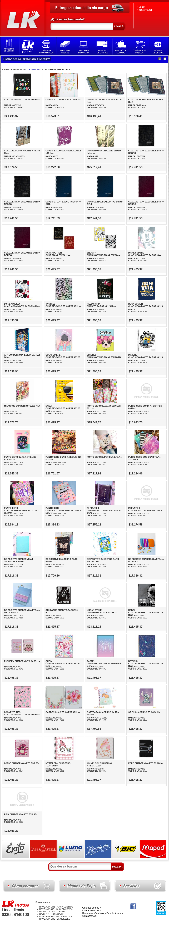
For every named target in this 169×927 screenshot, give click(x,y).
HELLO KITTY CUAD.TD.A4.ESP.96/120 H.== (101, 305)
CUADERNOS (32, 69)
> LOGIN (141, 7)
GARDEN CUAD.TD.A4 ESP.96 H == (63, 712)
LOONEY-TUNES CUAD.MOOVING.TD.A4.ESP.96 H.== (22, 713)
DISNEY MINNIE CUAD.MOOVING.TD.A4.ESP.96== (144, 254)
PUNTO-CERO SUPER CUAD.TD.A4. (104, 457)
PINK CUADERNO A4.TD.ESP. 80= (20, 814)
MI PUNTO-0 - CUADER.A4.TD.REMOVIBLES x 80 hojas (104, 510)
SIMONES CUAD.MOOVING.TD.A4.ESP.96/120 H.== (104, 357)
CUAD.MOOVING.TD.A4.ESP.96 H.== (22, 99)
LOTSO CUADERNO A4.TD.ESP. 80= (21, 763)
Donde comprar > (91, 910)
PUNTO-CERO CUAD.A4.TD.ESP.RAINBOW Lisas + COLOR (63, 510)
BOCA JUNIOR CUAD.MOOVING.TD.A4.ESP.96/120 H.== (145, 306)
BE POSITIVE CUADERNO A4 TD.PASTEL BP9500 (18, 560)
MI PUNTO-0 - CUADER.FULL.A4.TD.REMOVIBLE (145, 509)
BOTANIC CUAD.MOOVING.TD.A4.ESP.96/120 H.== (145, 663)
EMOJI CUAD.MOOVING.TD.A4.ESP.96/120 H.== (63, 408)
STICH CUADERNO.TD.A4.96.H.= (144, 712)
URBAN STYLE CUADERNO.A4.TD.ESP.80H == (102, 611)
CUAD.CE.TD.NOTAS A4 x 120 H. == (63, 99)
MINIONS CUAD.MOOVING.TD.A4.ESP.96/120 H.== (145, 357)
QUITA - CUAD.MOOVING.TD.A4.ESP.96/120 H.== (63, 663)
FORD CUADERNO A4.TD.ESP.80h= (145, 763)
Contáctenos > (90, 916)
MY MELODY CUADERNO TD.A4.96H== (58, 764)
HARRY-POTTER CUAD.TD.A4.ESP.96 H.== (58, 254)
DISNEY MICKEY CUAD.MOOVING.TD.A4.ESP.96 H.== (22, 305)
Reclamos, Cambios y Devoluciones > (102, 913)
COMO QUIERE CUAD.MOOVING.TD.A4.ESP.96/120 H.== (63, 357)
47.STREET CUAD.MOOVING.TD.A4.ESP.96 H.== (63, 305)
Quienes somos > (91, 907)
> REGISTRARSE (144, 9)
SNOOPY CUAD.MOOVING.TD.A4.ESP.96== (103, 254)
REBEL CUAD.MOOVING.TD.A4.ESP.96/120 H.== (145, 612)
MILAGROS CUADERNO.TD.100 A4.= (22, 406)
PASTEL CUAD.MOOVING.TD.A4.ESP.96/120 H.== (104, 663)
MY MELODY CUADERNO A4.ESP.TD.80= (99, 764)
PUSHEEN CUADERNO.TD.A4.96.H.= (22, 661)
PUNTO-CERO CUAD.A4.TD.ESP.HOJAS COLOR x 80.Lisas (21, 510)
